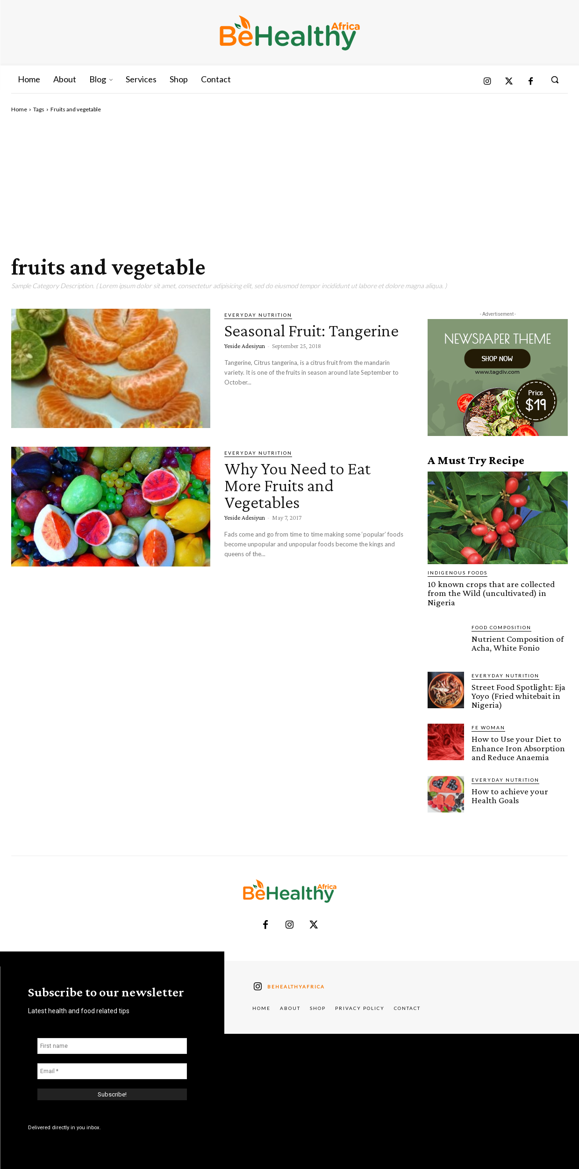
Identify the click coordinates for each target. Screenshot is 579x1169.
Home (19, 109)
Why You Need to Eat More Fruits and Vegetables (301, 484)
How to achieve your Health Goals (510, 794)
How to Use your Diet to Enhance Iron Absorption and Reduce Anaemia (518, 747)
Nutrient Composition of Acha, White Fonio (517, 642)
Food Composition (501, 627)
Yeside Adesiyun (244, 362)
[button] (555, 79)
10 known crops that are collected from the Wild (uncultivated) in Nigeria (490, 593)
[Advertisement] (289, 183)
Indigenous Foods (457, 572)
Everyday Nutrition (258, 315)
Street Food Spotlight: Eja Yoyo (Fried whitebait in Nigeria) (518, 695)
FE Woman (488, 727)
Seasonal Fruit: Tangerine (278, 338)
